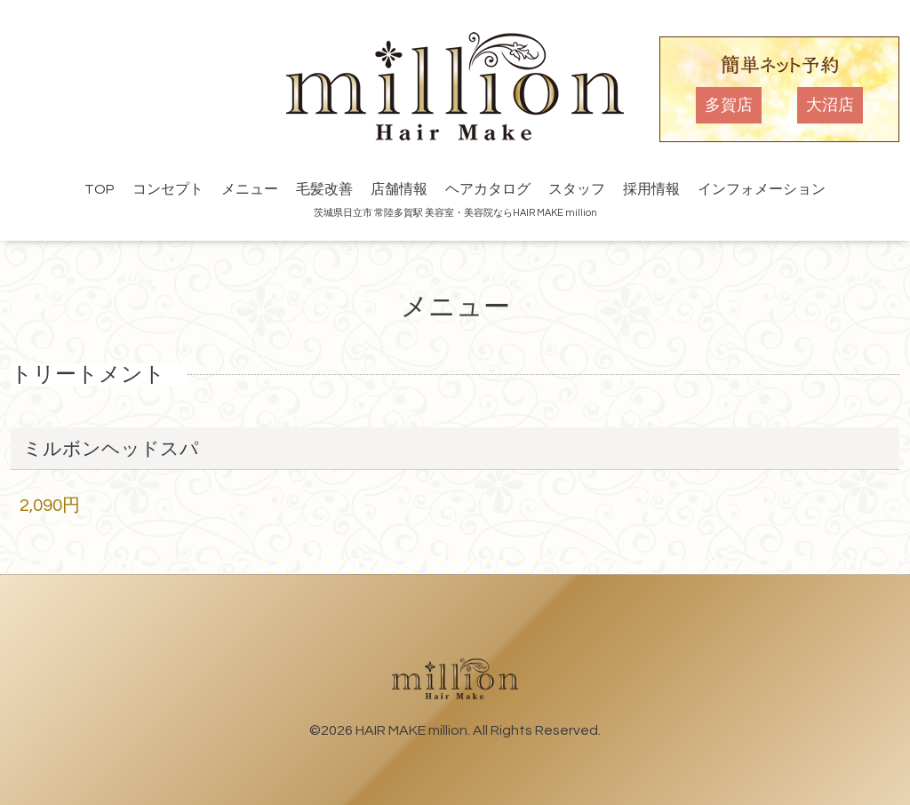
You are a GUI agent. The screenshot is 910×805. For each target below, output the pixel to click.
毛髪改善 (324, 189)
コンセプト (168, 189)
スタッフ (576, 189)
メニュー (249, 189)
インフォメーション (762, 189)
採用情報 (651, 189)
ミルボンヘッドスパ (111, 449)
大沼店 (830, 105)
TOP (99, 189)
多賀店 (729, 105)
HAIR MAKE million (411, 730)
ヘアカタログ (488, 189)
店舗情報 (399, 189)
